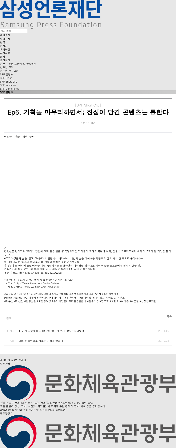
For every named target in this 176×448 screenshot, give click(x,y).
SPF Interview (8, 85)
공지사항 (5, 53)
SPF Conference (9, 88)
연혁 (2, 42)
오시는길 (5, 49)
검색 (25, 136)
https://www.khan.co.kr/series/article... (38, 283)
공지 (2, 56)
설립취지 (5, 38)
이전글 (8, 136)
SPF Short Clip (8, 81)
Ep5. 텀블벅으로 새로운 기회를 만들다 (41, 340)
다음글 (16, 136)
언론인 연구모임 (9, 70)
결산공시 (5, 60)
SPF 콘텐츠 (6, 74)
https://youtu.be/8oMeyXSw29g (42, 272)
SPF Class (6, 78)
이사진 (4, 45)
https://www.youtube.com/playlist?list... (39, 287)
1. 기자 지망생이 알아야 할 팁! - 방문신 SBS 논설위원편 (51, 331)
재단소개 (5, 35)
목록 (31, 136)
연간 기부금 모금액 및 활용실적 (18, 63)
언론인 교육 (6, 67)
